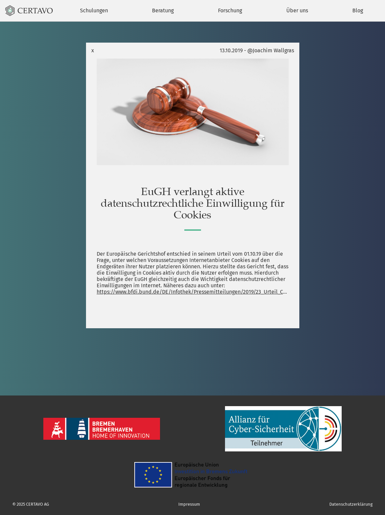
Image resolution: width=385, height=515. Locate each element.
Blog (357, 10)
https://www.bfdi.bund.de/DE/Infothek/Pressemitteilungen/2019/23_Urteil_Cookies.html (193, 292)
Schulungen (94, 10)
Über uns (297, 10)
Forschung (230, 10)
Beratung (163, 10)
